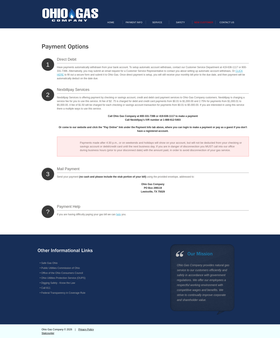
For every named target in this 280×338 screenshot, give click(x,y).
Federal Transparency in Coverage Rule (63, 292)
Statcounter (48, 333)
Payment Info (134, 22)
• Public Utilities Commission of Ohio (60, 268)
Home (110, 22)
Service (157, 22)
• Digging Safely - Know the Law (57, 282)
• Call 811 (45, 287)
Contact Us (226, 22)
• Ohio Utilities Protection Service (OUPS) (63, 278)
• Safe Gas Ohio (49, 263)
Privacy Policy (86, 329)
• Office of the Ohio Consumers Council (61, 273)
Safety (180, 22)
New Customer (203, 22)
